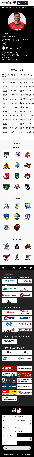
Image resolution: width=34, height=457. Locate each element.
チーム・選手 (6, 424)
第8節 (5, 107)
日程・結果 (20, 416)
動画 (4, 431)
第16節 (5, 132)
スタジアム (20, 431)
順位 (4, 420)
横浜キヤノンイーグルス (28, 7)
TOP (3, 7)
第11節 (5, 111)
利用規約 (20, 439)
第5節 (5, 95)
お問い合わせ (6, 443)
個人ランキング (21, 420)
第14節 (5, 124)
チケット (22, 3)
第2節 (5, 87)
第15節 (5, 128)
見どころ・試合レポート (8, 427)
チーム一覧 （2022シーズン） (13, 7)
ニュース (20, 424)
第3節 (5, 91)
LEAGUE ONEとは (7, 435)
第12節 (5, 115)
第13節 (5, 120)
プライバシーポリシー (8, 439)
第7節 (5, 103)
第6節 (5, 99)
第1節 (5, 82)
